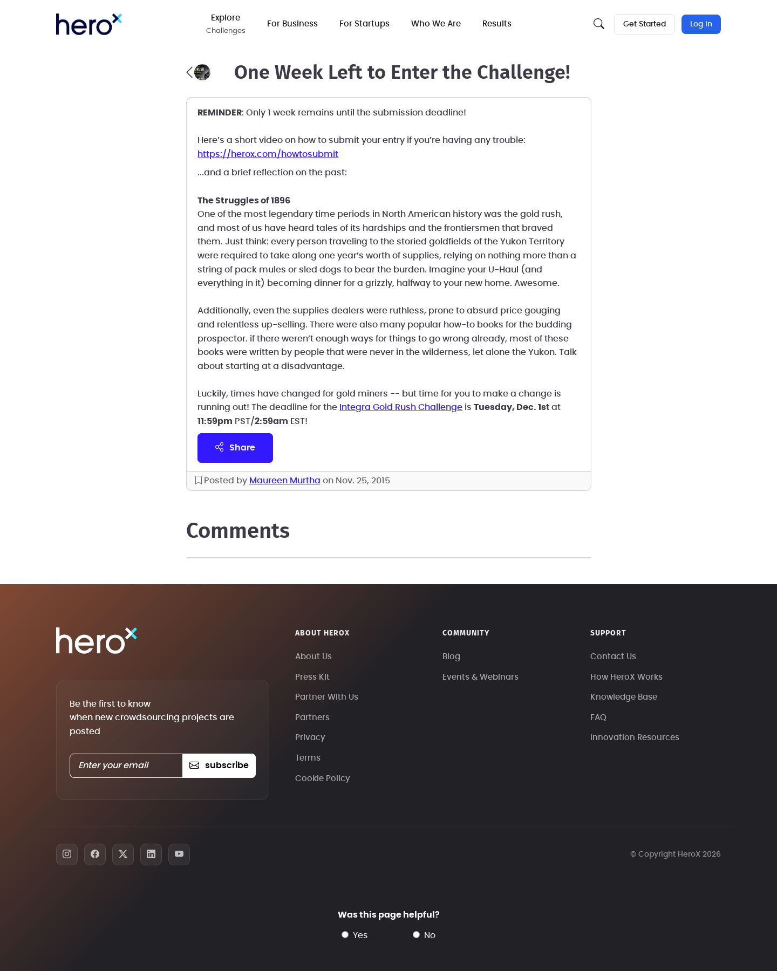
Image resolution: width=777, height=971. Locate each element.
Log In (701, 24)
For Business (292, 24)
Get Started (644, 24)
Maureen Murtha (285, 480)
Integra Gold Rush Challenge (400, 407)
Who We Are (436, 24)
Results (497, 24)
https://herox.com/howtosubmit (267, 154)
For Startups (364, 24)
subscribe (218, 765)
